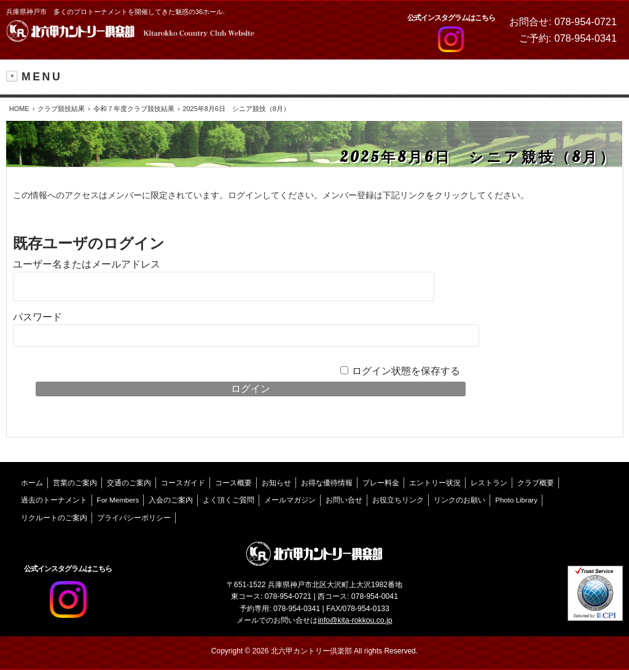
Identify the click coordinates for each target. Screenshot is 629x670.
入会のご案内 (171, 500)
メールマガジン (290, 500)
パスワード (37, 317)
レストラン (489, 483)
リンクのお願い (459, 500)
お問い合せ (344, 500)
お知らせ (276, 483)
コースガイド (183, 483)
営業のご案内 (75, 483)
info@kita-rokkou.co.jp (355, 620)
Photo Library (516, 500)
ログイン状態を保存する (406, 371)
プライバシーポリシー (134, 518)
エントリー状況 (435, 483)
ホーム (32, 483)
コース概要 (233, 483)
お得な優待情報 (327, 483)
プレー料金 (380, 483)
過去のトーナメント (54, 500)
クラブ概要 (535, 483)
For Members (118, 500)
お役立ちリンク (398, 500)
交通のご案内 (129, 483)
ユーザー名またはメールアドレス (86, 264)
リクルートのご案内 (54, 518)
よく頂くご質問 (228, 500)
